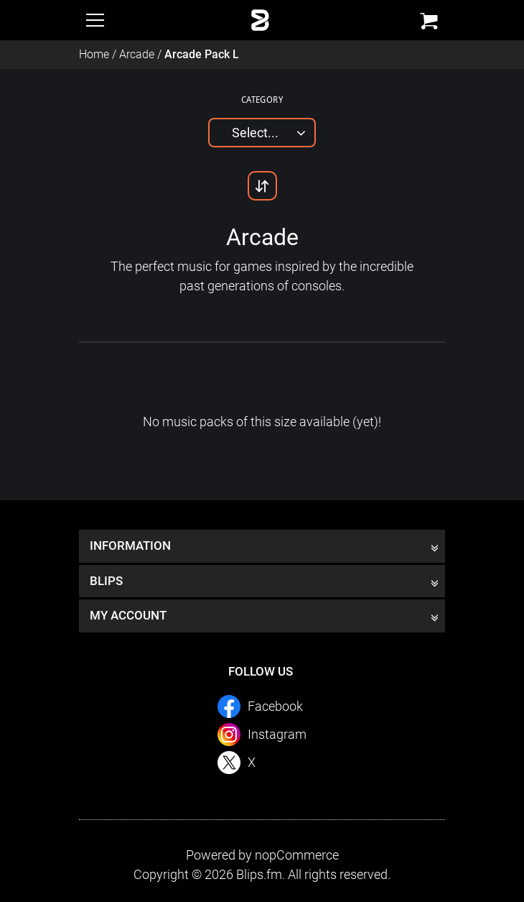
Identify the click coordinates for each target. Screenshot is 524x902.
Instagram (277, 734)
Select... (255, 132)
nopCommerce (297, 854)
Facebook (275, 706)
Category (262, 99)
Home (94, 54)
